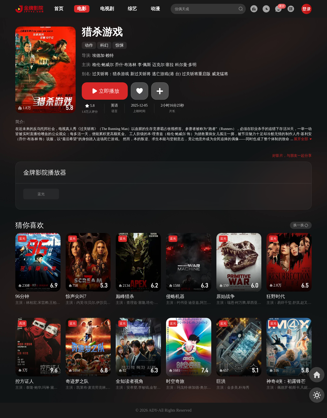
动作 (89, 45)
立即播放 (104, 91)
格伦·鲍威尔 (103, 64)
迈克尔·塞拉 (163, 64)
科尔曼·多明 (185, 64)
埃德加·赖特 (103, 55)
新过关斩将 (140, 74)
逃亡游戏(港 (163, 74)
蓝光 (41, 194)
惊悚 (119, 45)
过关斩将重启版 (196, 74)
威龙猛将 (220, 74)
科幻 (104, 45)
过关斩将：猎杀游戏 (110, 74)
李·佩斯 (144, 64)
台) (178, 74)
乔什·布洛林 (125, 64)
